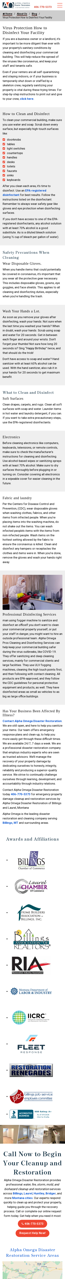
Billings (18, 1193)
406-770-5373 (43, 7)
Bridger (51, 1193)
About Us (22, 13)
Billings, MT (10, 822)
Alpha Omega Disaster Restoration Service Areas (32, 1252)
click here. (26, 98)
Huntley (39, 1193)
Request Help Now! (32, 1233)
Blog (34, 13)
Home (7, 13)
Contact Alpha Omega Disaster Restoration (32, 721)
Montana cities (22, 1198)
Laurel (28, 1193)
